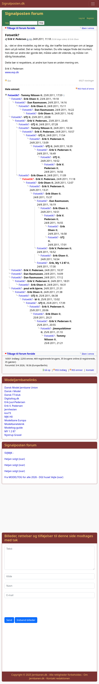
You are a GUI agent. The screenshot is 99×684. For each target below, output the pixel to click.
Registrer (90, 18)
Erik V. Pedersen (13, 405)
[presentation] (27, 608)
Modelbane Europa (15, 420)
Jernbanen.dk (39, 674)
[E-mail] (49, 595)
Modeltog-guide (13, 427)
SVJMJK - (9, 453)
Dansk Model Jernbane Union (21, 387)
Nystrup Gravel (12, 435)
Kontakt (90, 370)
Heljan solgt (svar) (14, 459)
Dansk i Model (12, 391)
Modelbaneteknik (14, 424)
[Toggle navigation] (93, 4)
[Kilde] (49, 576)
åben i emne (88, 28)
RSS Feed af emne (86, 88)
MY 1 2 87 (10, 431)
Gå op (47, 370)
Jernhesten (10, 409)
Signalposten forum (24, 13)
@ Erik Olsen (73, 39)
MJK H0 (8, 416)
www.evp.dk (12, 72)
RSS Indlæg (61, 370)
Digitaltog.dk (11, 398)
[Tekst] (49, 558)
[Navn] (49, 586)
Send (9, 620)
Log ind (82, 18)
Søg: (7, 22)
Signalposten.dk (13, 3)
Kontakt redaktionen (58, 678)
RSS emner (77, 370)
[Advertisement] (49, 507)
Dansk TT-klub (12, 395)
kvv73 (7, 413)
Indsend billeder (26, 620)
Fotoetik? (13, 95)
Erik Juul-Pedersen (14, 402)
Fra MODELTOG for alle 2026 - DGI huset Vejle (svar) (33, 477)
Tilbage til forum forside (21, 28)
